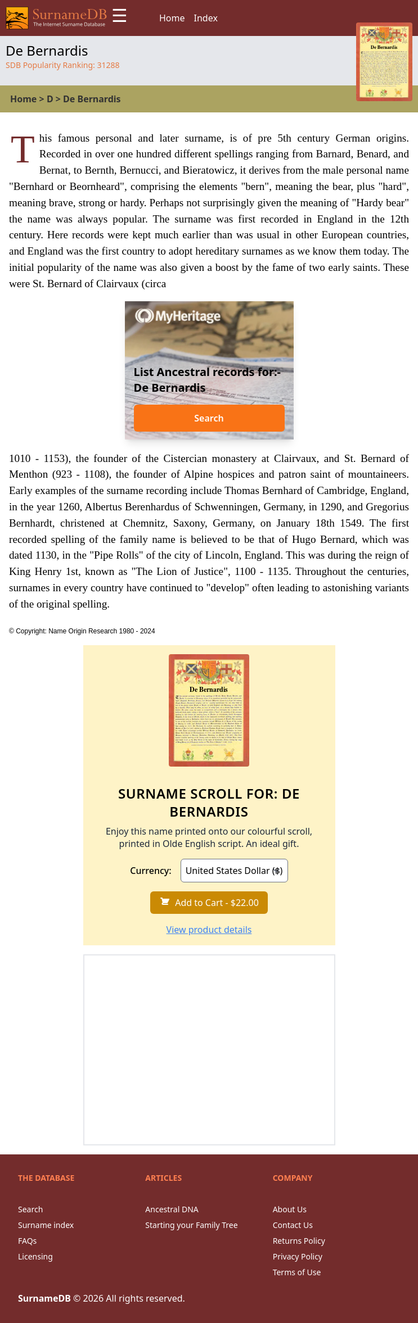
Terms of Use (297, 1272)
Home (172, 18)
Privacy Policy (297, 1256)
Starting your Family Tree (191, 1225)
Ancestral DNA (171, 1209)
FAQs (27, 1240)
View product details (209, 929)
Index (206, 18)
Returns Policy (299, 1240)
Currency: (150, 870)
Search (208, 418)
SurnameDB (44, 1298)
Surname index (46, 1225)
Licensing (35, 1256)
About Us (290, 1209)
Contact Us (293, 1225)
